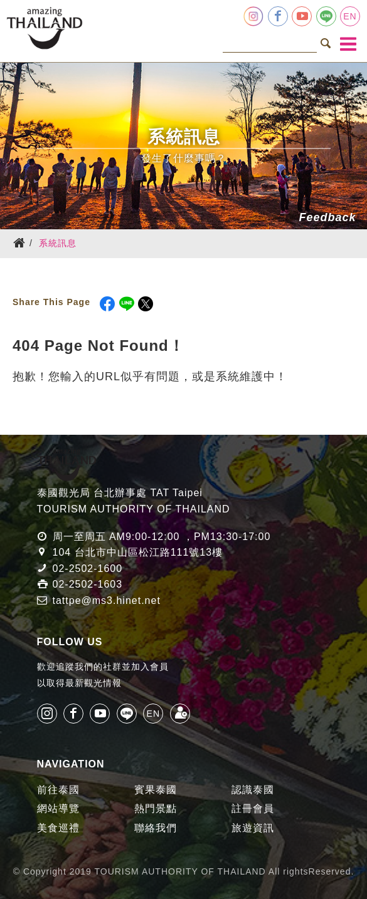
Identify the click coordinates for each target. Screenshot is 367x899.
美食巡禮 (58, 828)
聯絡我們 (155, 828)
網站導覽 (58, 808)
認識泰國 (252, 789)
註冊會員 (252, 808)
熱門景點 (155, 808)
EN (349, 16)
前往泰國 (58, 789)
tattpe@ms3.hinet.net (107, 600)
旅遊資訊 (252, 828)
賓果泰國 (155, 789)
